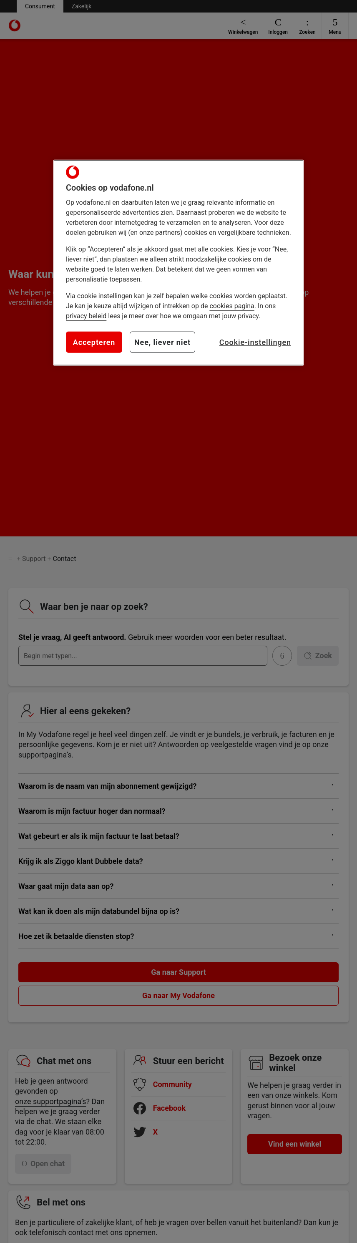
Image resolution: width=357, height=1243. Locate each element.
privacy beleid (86, 316)
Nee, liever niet (162, 342)
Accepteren (94, 342)
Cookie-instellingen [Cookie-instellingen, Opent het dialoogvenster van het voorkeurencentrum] (255, 342)
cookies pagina (231, 306)
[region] (178, 263)
